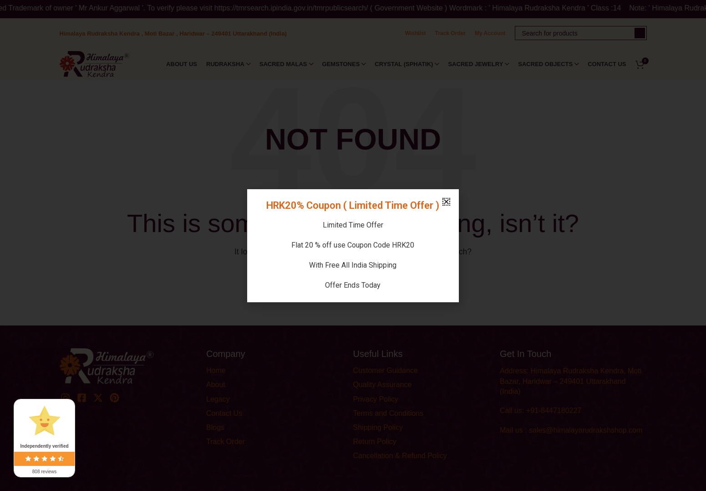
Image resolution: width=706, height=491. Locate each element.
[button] (446, 201)
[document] (353, 245)
